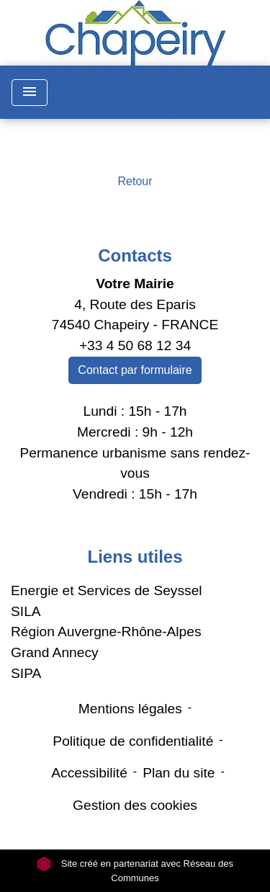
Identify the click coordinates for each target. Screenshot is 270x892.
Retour (134, 181)
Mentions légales (130, 708)
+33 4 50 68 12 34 (135, 345)
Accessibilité (89, 772)
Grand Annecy (55, 652)
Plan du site (179, 772)
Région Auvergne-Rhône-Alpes (106, 631)
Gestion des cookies (135, 805)
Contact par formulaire (135, 370)
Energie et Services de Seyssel (106, 590)
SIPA (26, 673)
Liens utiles (134, 556)
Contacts (135, 255)
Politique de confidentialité (133, 741)
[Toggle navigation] (30, 92)
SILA (26, 611)
